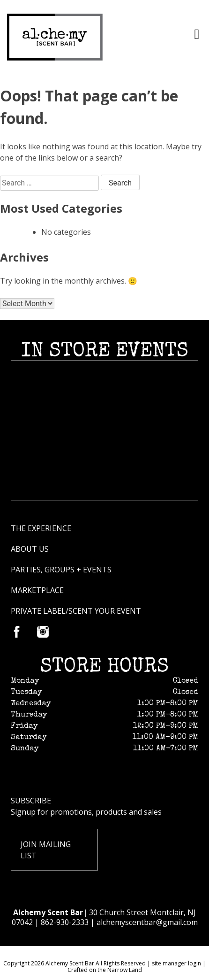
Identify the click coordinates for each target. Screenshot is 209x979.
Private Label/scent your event (76, 611)
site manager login (176, 963)
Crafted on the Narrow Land (104, 970)
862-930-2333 (65, 922)
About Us (30, 549)
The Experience (41, 528)
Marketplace (37, 590)
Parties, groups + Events (61, 569)
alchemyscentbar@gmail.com (147, 922)
